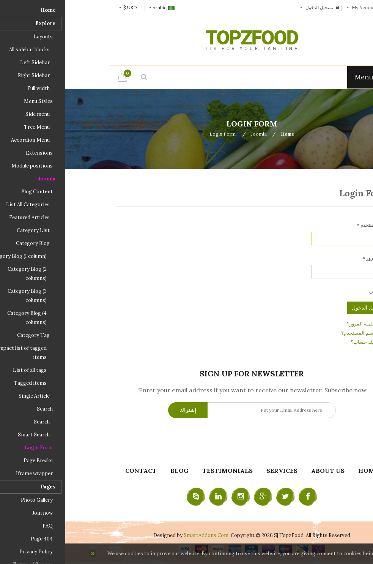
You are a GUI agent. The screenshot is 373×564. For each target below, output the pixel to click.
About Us (262, 470)
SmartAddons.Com (140, 535)
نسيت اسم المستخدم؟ (299, 333)
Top (364, 133)
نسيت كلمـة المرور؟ (302, 324)
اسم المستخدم (307, 225)
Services (216, 470)
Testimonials (162, 470)
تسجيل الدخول (254, 7)
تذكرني (310, 291)
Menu (303, 77)
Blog (114, 470)
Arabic (96, 7)
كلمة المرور (310, 258)
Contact (75, 470)
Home (222, 134)
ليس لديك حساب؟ (304, 342)
